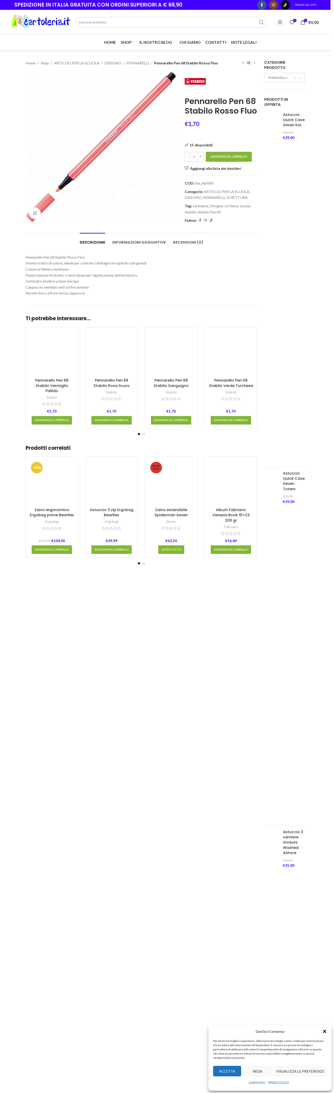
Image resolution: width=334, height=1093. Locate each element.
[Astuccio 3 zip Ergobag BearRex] (111, 789)
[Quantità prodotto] (194, 157)
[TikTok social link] (285, 5)
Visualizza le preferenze (300, 1071)
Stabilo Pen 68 (209, 211)
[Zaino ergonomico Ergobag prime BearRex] (52, 789)
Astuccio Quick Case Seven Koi (294, 120)
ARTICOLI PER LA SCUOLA (76, 63)
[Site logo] (41, 21)
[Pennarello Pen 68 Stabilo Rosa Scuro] (111, 506)
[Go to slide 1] (139, 740)
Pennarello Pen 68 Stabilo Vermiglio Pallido (51, 692)
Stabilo (190, 211)
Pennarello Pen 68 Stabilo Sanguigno (171, 689)
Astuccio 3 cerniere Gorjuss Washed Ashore (293, 842)
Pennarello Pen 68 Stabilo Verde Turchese (231, 689)
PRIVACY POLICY (278, 1082)
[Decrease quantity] (188, 157)
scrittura (231, 206)
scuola (245, 206)
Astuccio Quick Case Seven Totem (294, 481)
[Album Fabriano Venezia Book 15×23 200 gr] (231, 789)
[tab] (92, 240)
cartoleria (200, 206)
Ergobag (52, 828)
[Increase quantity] (200, 157)
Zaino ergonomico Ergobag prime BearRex (52, 818)
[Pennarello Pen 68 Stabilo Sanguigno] (171, 506)
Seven (171, 828)
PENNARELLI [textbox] (282, 78)
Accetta (227, 1071)
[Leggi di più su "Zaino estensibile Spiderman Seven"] (171, 856)
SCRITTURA (237, 197)
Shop (45, 63)
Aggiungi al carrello (228, 156)
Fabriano (231, 833)
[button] (324, 1031)
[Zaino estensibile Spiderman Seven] (171, 789)
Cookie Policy (257, 1082)
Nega (257, 1071)
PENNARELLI (138, 63)
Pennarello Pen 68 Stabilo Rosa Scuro (112, 689)
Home (31, 63)
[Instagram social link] (273, 5)
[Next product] (254, 63)
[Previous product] (243, 63)
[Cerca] (171, 22)
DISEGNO (113, 63)
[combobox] (284, 78)
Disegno (216, 206)
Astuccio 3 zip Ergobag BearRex (111, 818)
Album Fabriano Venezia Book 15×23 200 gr (231, 821)
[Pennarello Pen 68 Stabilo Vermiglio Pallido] (52, 506)
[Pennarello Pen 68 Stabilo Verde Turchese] (231, 506)
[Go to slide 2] (144, 740)
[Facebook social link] (261, 5)
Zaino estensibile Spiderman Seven (171, 818)
